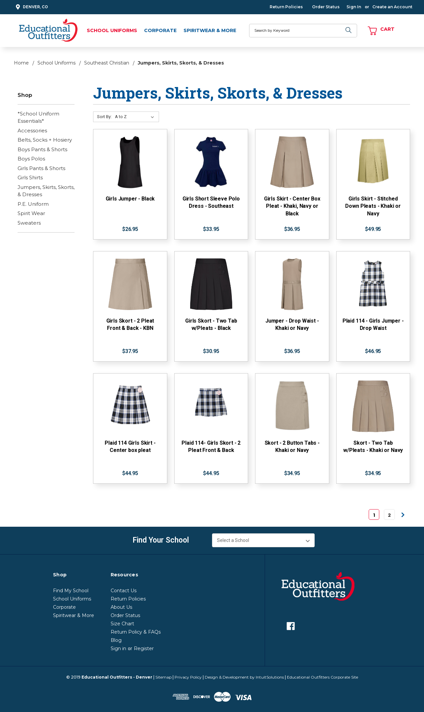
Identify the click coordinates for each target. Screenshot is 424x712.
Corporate (160, 30)
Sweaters (29, 223)
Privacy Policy (188, 677)
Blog (116, 640)
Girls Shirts (30, 177)
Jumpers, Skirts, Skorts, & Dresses (46, 191)
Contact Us (123, 591)
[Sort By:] (136, 117)
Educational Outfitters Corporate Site (322, 677)
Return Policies (286, 6)
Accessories (32, 130)
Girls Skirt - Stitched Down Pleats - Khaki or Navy (372, 206)
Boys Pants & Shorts (42, 149)
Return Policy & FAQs (136, 632)
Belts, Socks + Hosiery (45, 140)
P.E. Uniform (33, 204)
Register (144, 648)
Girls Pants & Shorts (41, 168)
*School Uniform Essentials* (38, 117)
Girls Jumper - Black (130, 199)
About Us (121, 607)
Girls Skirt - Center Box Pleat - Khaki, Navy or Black (292, 206)
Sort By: (104, 116)
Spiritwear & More (210, 30)
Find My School (70, 591)
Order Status (326, 6)
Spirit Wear (31, 213)
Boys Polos (31, 159)
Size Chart (122, 624)
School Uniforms (112, 30)
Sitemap (163, 677)
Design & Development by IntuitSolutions (244, 677)
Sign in (118, 648)
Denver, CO (31, 7)
